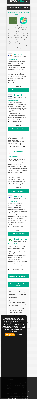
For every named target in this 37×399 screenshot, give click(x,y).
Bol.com (18, 196)
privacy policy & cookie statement (15, 330)
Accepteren (10, 335)
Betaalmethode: (17, 7)
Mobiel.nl (18, 54)
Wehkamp (18, 152)
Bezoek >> (18, 90)
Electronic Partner (22, 239)
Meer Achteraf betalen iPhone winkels (18, 284)
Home (9, 3)
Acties (12, 3)
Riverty (13, 312)
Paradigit (18, 95)
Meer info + (18, 86)
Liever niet (19, 335)
